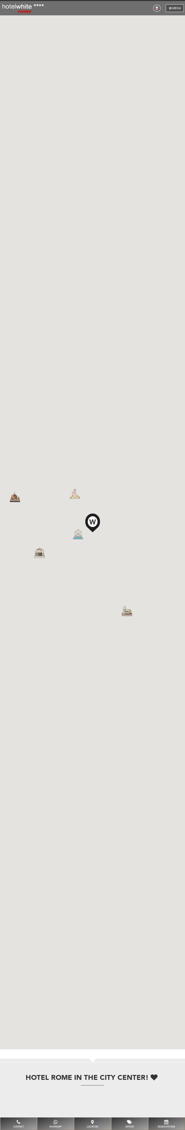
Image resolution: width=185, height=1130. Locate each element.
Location (92, 1124)
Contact (18, 1124)
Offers (129, 1124)
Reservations (166, 1124)
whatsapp (56, 1124)
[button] (92, 522)
